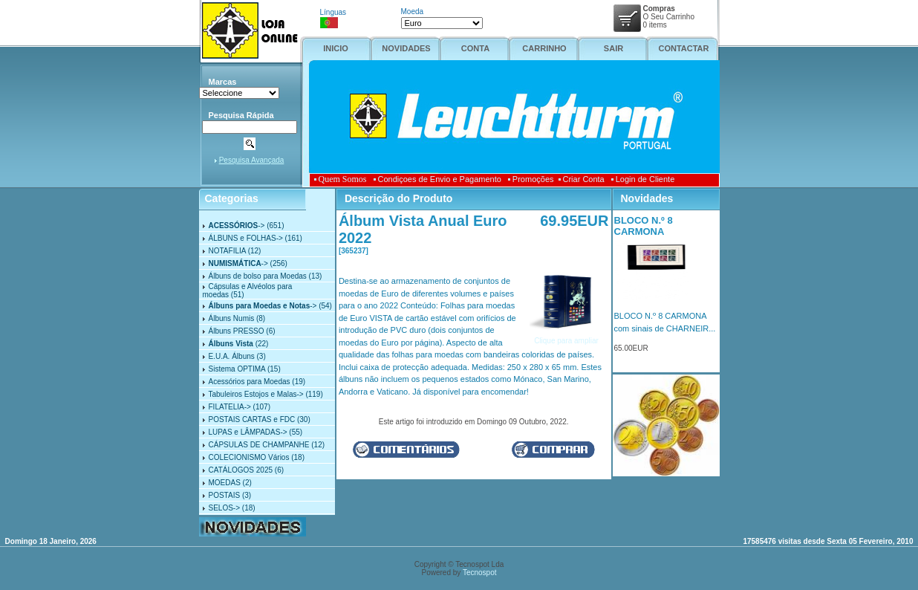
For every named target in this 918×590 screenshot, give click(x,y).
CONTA (475, 48)
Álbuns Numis (232, 318)
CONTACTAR (683, 48)
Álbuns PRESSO (236, 331)
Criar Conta (582, 179)
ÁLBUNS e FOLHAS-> (246, 238)
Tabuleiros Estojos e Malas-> (256, 394)
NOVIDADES (406, 48)
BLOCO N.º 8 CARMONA (643, 226)
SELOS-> (225, 508)
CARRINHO (544, 48)
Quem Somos (343, 179)
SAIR (613, 48)
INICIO (335, 48)
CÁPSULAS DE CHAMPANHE (259, 445)
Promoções (531, 179)
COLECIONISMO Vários (249, 457)
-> (237, 225)
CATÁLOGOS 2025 (241, 470)
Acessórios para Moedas (249, 381)
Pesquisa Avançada (251, 160)
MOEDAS (225, 483)
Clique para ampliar (567, 336)
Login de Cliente (643, 179)
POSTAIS (225, 495)
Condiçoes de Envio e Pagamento (437, 179)
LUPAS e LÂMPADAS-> (248, 432)
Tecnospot (480, 572)
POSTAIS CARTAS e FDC (252, 419)
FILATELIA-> (230, 407)
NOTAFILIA (227, 251)
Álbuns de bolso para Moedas (258, 276)
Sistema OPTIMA (237, 369)
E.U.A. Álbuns (232, 356)
